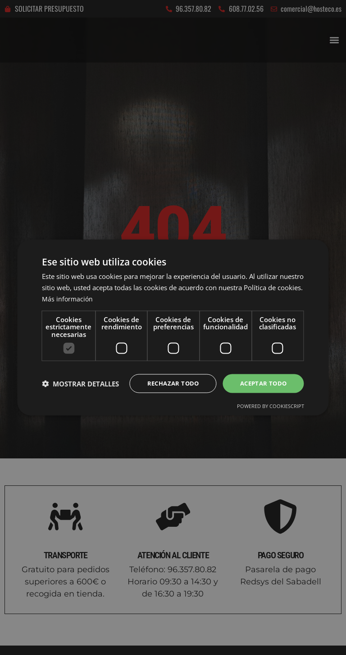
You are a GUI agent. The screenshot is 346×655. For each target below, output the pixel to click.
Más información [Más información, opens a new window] (68, 297)
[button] (80, 384)
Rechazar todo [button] (168, 383)
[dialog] (173, 327)
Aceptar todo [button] (262, 383)
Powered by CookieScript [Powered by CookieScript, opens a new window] (270, 406)
